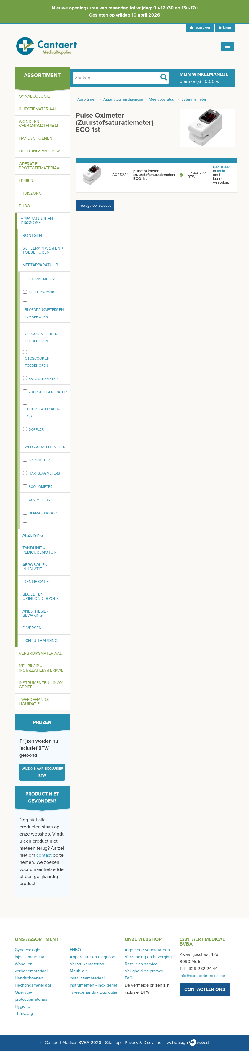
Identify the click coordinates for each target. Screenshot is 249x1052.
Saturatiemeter (43, 380)
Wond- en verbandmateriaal (39, 125)
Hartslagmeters (44, 475)
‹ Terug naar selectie (94, 207)
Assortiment (87, 101)
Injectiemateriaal (38, 110)
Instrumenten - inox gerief (41, 686)
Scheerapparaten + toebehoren (43, 251)
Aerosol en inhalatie (35, 568)
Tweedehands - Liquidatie (35, 703)
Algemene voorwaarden (147, 951)
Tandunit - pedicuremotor (39, 551)
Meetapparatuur (40, 266)
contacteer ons (204, 991)
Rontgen (32, 236)
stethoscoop (41, 294)
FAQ (129, 979)
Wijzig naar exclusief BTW (42, 773)
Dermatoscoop (43, 515)
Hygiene (27, 182)
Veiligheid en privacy (144, 972)
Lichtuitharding (40, 642)
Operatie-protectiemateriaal (40, 167)
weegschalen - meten (45, 448)
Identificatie (35, 583)
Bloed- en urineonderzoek (40, 598)
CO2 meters (39, 501)
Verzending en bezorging (148, 958)
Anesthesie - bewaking (35, 614)
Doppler (36, 431)
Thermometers (42, 280)
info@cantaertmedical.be (202, 977)
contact (44, 857)
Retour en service (141, 965)
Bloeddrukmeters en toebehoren (44, 314)
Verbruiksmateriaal (40, 654)
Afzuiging (32, 536)
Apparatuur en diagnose (37, 222)
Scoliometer (40, 488)
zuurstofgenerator (48, 393)
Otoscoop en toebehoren (37, 363)
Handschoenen (35, 139)
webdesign (188, 1044)
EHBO (24, 207)
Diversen (32, 629)
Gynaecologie (34, 97)
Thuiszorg (30, 194)
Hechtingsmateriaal (41, 152)
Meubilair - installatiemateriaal (41, 669)
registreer (200, 27)
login (225, 27)
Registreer (221, 168)
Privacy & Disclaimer (144, 1044)
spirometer (39, 461)
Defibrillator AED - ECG (42, 414)
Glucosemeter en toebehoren (41, 338)
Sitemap (113, 1044)
